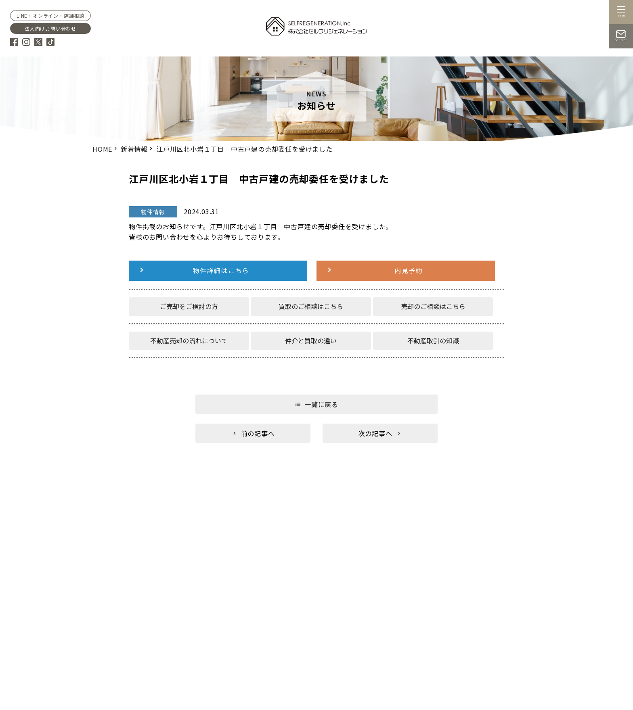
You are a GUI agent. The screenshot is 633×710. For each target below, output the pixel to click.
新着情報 (134, 149)
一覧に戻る (321, 404)
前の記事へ (258, 433)
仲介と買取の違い (311, 340)
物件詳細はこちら (221, 270)
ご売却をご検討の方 (189, 306)
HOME (102, 149)
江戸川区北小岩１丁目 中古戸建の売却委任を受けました (244, 149)
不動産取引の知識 (433, 340)
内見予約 (408, 270)
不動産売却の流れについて (189, 340)
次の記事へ (375, 433)
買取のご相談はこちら (311, 306)
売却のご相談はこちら (433, 306)
